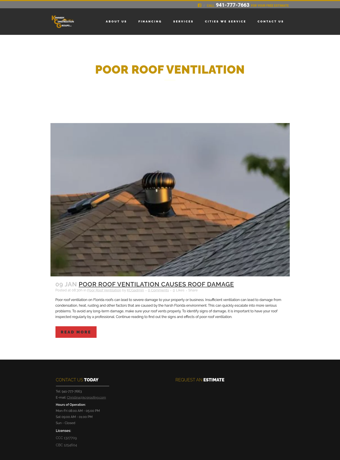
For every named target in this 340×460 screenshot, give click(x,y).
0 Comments (158, 290)
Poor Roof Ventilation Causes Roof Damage (156, 284)
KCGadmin (135, 290)
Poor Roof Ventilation (104, 290)
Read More (76, 332)
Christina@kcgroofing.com (86, 397)
